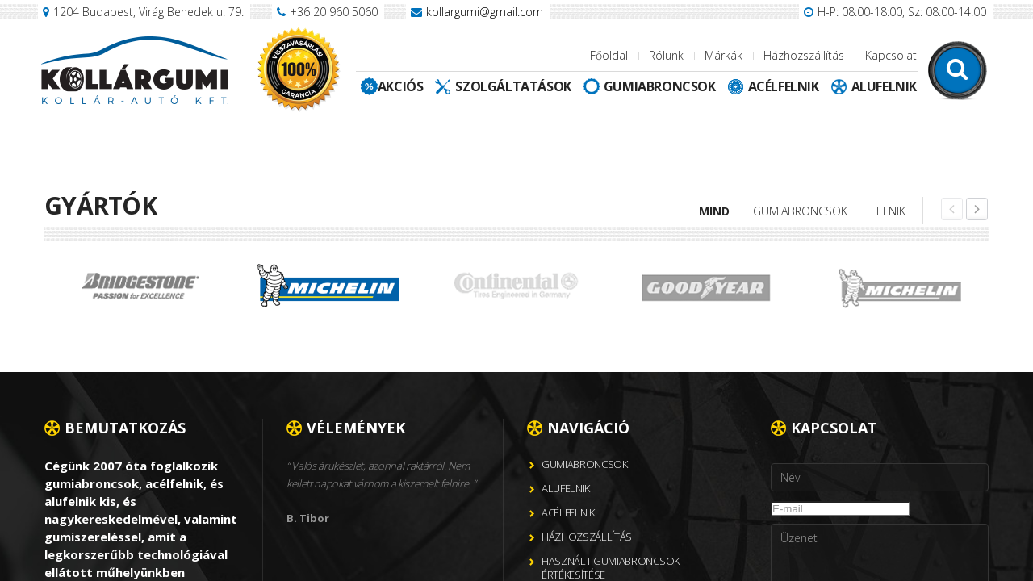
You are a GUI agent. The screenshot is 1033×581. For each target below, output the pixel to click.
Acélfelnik (783, 86)
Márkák (723, 55)
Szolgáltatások (513, 86)
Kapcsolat (891, 55)
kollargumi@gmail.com (484, 11)
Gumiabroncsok (660, 86)
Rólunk (666, 55)
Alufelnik (884, 86)
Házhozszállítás (803, 55)
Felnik (888, 211)
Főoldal (609, 55)
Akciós (401, 86)
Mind (714, 211)
